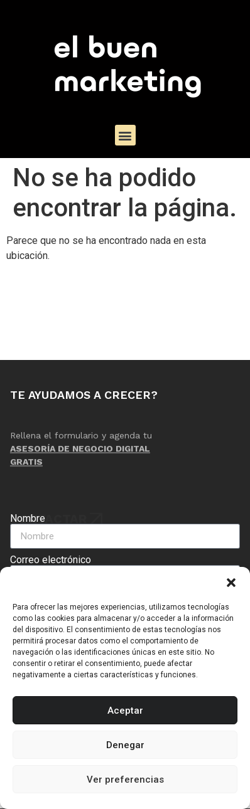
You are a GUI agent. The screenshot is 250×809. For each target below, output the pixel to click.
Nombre (27, 519)
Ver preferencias (125, 779)
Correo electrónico (50, 560)
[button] (231, 582)
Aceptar (125, 710)
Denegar (125, 745)
